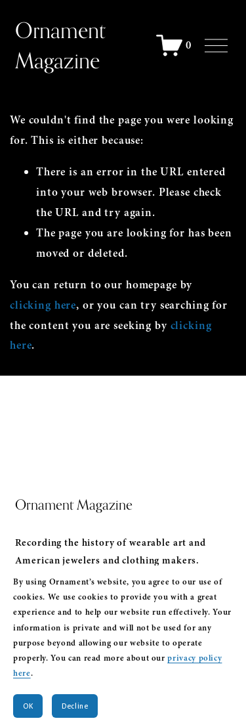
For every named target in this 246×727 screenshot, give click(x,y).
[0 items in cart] (174, 45)
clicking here (43, 305)
